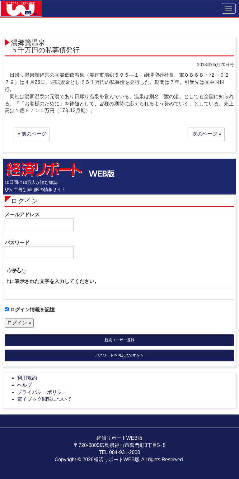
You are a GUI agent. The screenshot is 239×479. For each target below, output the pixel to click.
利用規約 (27, 378)
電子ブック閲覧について (44, 399)
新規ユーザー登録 (119, 340)
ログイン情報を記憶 (30, 309)
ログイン (24, 200)
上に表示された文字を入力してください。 (52, 281)
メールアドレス (39, 221)
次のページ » (206, 134)
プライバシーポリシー (42, 392)
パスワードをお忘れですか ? (119, 355)
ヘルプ (24, 385)
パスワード (39, 249)
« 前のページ (31, 134)
